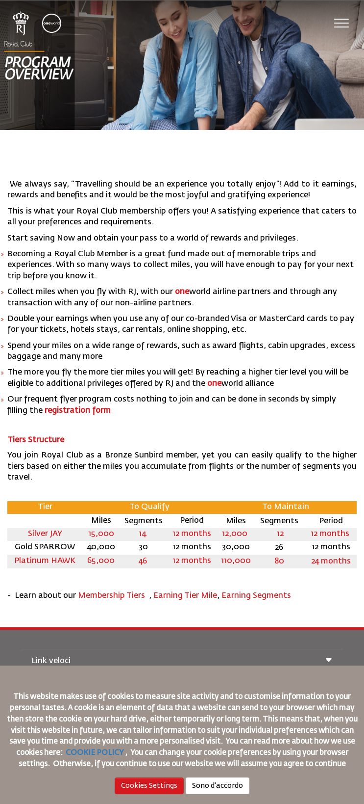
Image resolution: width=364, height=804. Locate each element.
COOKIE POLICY (94, 752)
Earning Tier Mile (185, 596)
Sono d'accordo (217, 785)
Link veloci (182, 661)
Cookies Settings (149, 785)
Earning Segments (256, 596)
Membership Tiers (112, 596)
